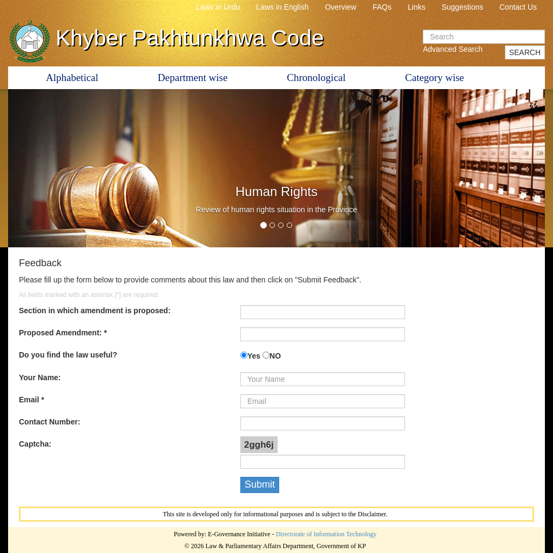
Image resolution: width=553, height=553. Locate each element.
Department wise (192, 77)
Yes (253, 356)
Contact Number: (49, 421)
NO (275, 356)
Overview (340, 7)
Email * (31, 399)
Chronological (316, 77)
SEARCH (525, 52)
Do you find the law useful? (68, 354)
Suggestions (462, 7)
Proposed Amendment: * (63, 332)
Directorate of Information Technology (326, 534)
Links (417, 7)
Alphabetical (72, 77)
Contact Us (518, 7)
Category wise (434, 77)
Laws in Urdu (218, 7)
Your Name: (40, 377)
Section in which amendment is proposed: (95, 310)
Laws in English (282, 7)
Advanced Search (453, 49)
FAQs (382, 7)
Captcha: (35, 444)
